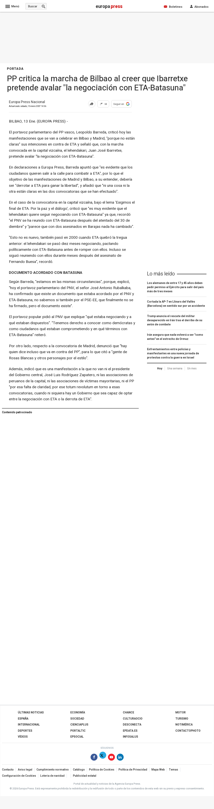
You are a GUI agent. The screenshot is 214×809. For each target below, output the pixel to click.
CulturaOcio (132, 719)
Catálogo (79, 770)
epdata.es (130, 731)
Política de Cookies (101, 770)
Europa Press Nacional (27, 102)
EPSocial (77, 737)
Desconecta (132, 725)
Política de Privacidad (132, 770)
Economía (77, 712)
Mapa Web (158, 770)
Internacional (29, 725)
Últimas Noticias (31, 712)
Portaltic (78, 731)
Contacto (8, 770)
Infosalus (130, 737)
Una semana (174, 368)
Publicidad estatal (84, 776)
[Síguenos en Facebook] (94, 758)
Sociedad (77, 719)
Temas (173, 770)
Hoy (159, 368)
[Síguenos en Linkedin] (120, 758)
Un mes (192, 368)
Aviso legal (25, 770)
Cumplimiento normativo (52, 770)
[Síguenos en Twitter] (103, 758)
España (23, 719)
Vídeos (23, 737)
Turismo (181, 719)
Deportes (25, 731)
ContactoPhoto (188, 731)
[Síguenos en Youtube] (111, 758)
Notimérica (184, 725)
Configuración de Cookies (19, 776)
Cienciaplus (79, 725)
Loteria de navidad (52, 776)
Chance (128, 712)
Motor (180, 712)
